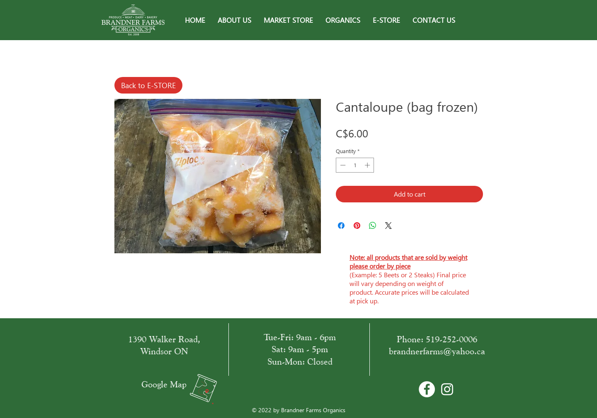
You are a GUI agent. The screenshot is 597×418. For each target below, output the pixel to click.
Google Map (164, 384)
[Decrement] (342, 165)
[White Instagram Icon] (447, 389)
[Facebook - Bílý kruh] (427, 389)
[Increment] (368, 165)
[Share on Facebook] (341, 226)
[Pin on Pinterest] (357, 226)
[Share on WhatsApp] (373, 226)
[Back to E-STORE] (148, 85)
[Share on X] (388, 226)
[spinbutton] (355, 165)
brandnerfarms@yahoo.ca (437, 351)
